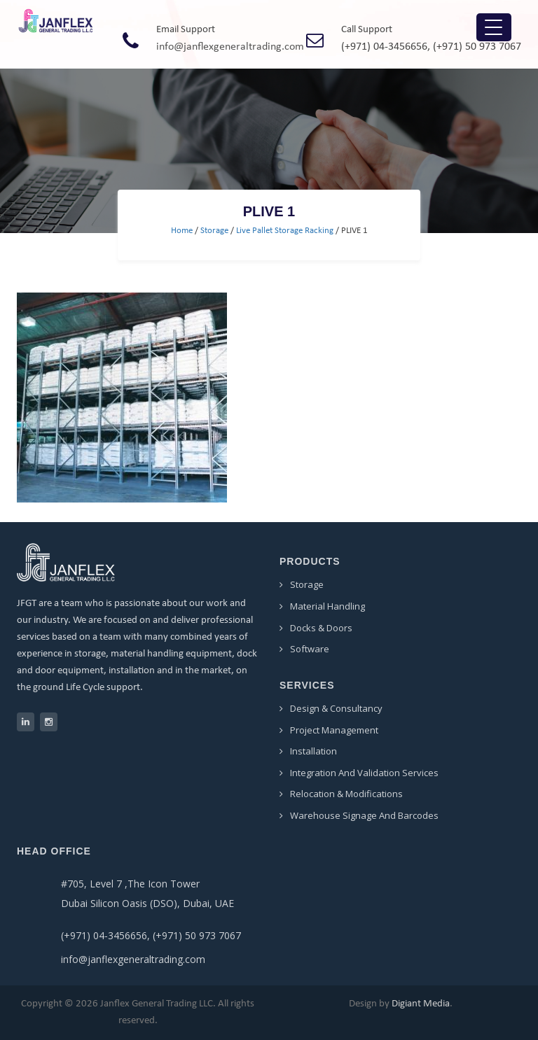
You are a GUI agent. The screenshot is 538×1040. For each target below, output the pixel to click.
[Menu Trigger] (493, 27)
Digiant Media (421, 1004)
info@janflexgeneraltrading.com (230, 46)
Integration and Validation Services (364, 772)
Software (309, 648)
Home (182, 230)
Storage (214, 230)
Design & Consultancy (336, 708)
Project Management (334, 730)
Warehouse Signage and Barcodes (364, 815)
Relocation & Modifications (346, 793)
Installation (313, 751)
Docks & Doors (321, 627)
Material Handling (327, 606)
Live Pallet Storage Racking (284, 230)
